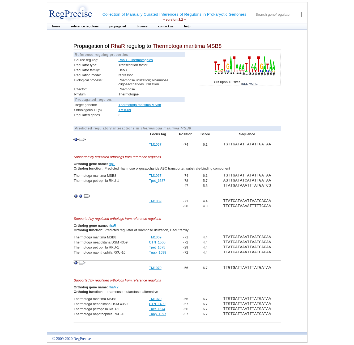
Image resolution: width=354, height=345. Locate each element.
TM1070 (155, 268)
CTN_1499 (157, 304)
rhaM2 (113, 287)
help (187, 26)
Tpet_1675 (157, 247)
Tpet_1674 (157, 309)
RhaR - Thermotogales (135, 60)
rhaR (112, 226)
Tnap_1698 (157, 252)
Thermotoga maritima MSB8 (139, 105)
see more (250, 83)
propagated (117, 26)
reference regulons (85, 26)
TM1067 (155, 144)
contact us (165, 26)
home (56, 26)
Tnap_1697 (157, 314)
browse (142, 26)
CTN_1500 (157, 242)
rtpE (112, 164)
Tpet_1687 (157, 181)
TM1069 (124, 110)
